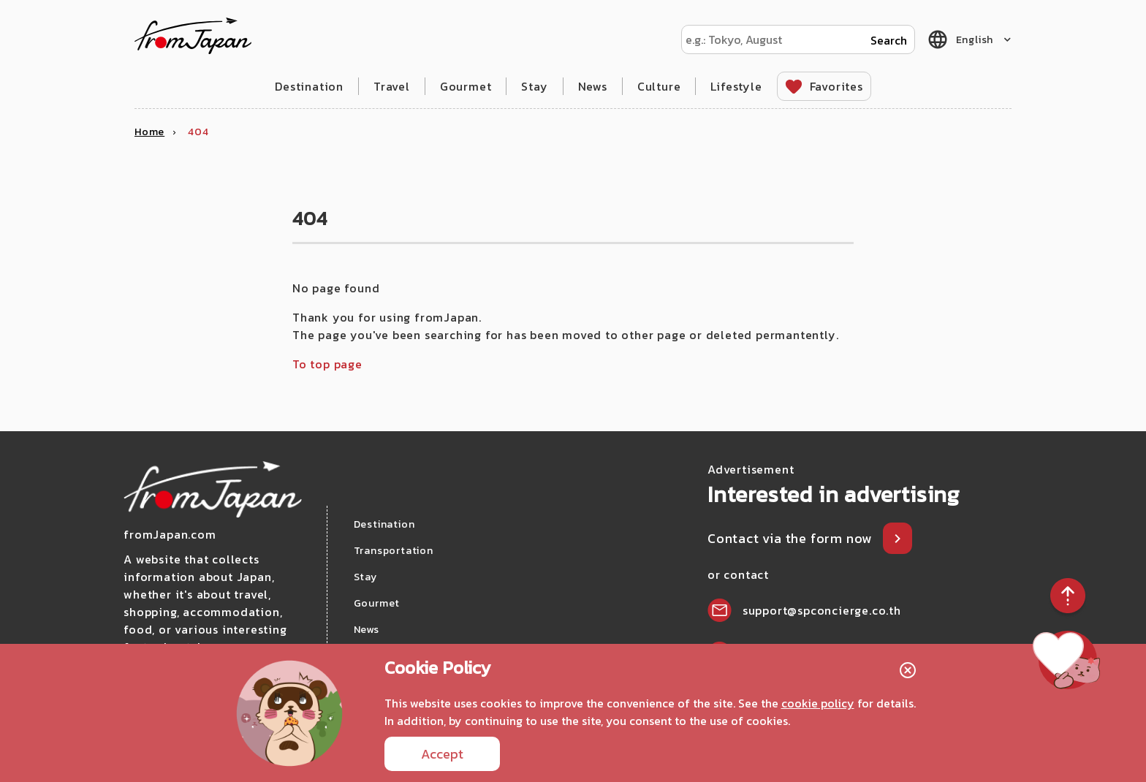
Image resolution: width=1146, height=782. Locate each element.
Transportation (393, 550)
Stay (534, 86)
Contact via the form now (791, 538)
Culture (659, 86)
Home (149, 132)
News (592, 86)
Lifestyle (736, 86)
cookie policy (817, 703)
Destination (309, 86)
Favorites (836, 86)
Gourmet (466, 86)
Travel (391, 86)
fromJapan (192, 36)
